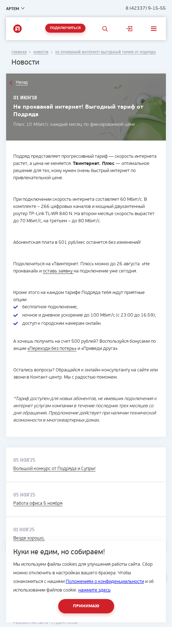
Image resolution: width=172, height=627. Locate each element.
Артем (12, 8)
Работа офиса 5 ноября (37, 503)
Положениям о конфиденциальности (105, 581)
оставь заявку (58, 271)
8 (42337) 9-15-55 (146, 8)
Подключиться (65, 28)
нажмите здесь (94, 590)
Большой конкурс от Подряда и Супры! (54, 468)
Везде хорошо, (29, 538)
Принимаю (86, 606)
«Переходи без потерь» (51, 348)
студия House (64, 623)
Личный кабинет (129, 28)
